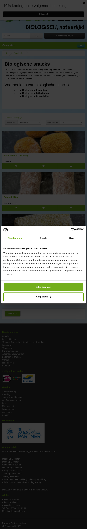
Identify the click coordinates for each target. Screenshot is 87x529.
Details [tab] (43, 238)
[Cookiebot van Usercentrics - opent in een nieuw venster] (71, 230)
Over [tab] (71, 238)
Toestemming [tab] (15, 238)
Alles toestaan (43, 287)
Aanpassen (43, 296)
